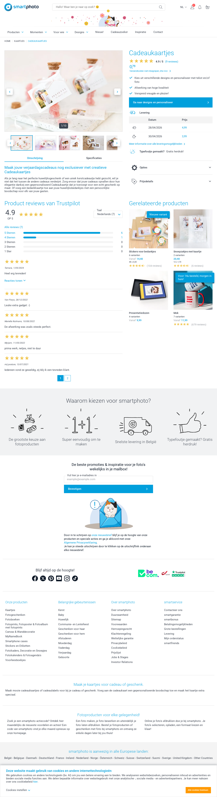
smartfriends (171, 643)
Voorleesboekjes (15, 660)
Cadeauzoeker (119, 32)
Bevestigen (74, 488)
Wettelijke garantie (122, 638)
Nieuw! (99, 32)
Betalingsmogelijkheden (178, 624)
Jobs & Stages (119, 657)
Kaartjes (10, 610)
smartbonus (171, 619)
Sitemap (116, 619)
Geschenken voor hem (71, 633)
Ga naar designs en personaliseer (153, 102)
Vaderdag (63, 647)
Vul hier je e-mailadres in (82, 475)
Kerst (61, 610)
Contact (158, 32)
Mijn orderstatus (174, 638)
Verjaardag (64, 652)
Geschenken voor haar (71, 629)
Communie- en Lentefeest (73, 624)
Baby (61, 614)
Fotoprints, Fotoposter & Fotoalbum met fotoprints (26, 626)
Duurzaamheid (119, 614)
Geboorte (63, 657)
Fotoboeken (12, 619)
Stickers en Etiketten (17, 645)
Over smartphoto (121, 610)
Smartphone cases (16, 641)
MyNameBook (13, 636)
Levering (169, 633)
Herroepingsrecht (121, 629)
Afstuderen (64, 638)
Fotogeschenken (15, 614)
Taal (99, 210)
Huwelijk (63, 619)
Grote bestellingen (175, 629)
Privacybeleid (119, 643)
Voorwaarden (119, 624)
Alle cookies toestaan (198, 790)
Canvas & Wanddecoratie (20, 631)
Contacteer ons (173, 610)
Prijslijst (116, 652)
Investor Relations (122, 662)
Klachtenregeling (121, 633)
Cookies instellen (18, 790)
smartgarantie (172, 614)
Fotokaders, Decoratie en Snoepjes (26, 650)
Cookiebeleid (119, 647)
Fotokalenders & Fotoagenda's (23, 655)
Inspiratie (140, 32)
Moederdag (65, 643)
